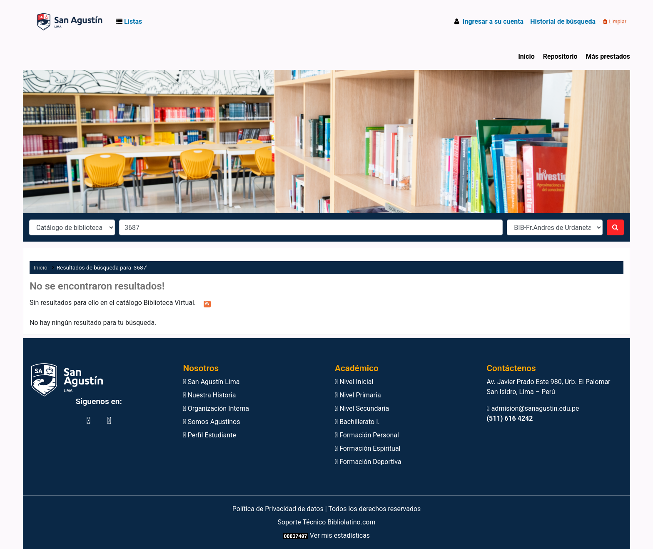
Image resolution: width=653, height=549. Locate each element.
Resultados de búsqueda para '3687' (102, 267)
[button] (130, 21)
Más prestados (608, 56)
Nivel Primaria (358, 395)
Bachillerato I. (357, 422)
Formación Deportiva (368, 462)
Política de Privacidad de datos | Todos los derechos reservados (326, 509)
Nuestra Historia (209, 395)
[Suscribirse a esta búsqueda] (207, 303)
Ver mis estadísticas (340, 535)
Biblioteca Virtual (47, 21)
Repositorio (560, 56)
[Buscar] (615, 227)
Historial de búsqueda (563, 21)
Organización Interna (216, 408)
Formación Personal (367, 435)
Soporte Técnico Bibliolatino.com (327, 522)
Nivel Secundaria (362, 408)
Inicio (526, 56)
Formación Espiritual (367, 448)
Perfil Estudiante (209, 435)
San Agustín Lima (211, 382)
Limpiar (614, 21)
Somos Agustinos (211, 422)
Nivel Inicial (354, 382)
